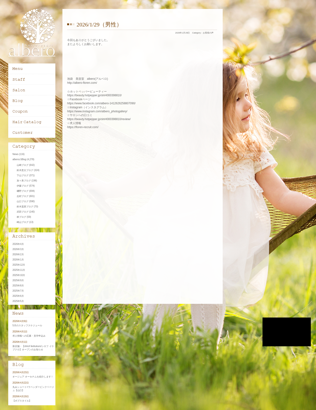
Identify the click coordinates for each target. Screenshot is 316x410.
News (15, 154)
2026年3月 (18, 249)
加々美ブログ (24, 180)
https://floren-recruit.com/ (82, 127)
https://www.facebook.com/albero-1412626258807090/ (101, 103)
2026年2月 (18, 254)
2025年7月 (18, 290)
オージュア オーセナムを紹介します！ (32, 376)
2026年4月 (18, 244)
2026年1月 (18, 259)
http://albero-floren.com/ (82, 82)
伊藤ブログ (23, 185)
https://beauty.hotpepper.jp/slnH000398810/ (94, 95)
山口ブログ (23, 201)
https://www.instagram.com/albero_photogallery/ (97, 111)
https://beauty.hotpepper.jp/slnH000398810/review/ (99, 119)
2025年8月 (18, 285)
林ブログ (21, 217)
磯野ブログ (23, 191)
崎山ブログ (23, 222)
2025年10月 (18, 275)
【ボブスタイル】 (21, 400)
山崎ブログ (23, 165)
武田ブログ (23, 211)
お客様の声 (208, 33)
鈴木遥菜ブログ (25, 206)
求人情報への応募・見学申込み (28, 336)
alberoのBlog (19, 159)
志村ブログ (23, 196)
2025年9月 (18, 280)
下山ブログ (23, 175)
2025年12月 (18, 265)
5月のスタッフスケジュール (27, 325)
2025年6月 (18, 296)
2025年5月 (18, 301)
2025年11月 (18, 270)
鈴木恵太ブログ (25, 170)
